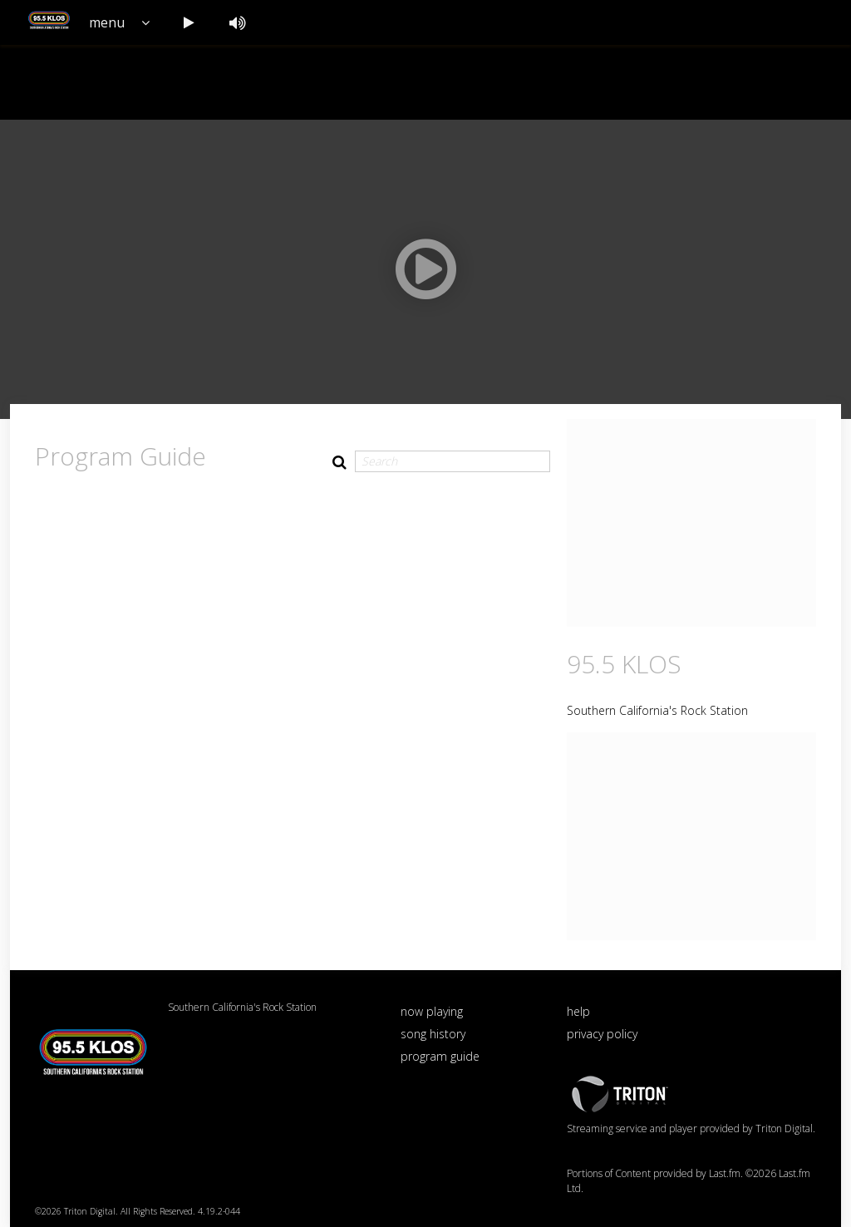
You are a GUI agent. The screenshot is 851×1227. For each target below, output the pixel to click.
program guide (440, 1056)
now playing (432, 1011)
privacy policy (602, 1034)
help (578, 1011)
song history (433, 1034)
